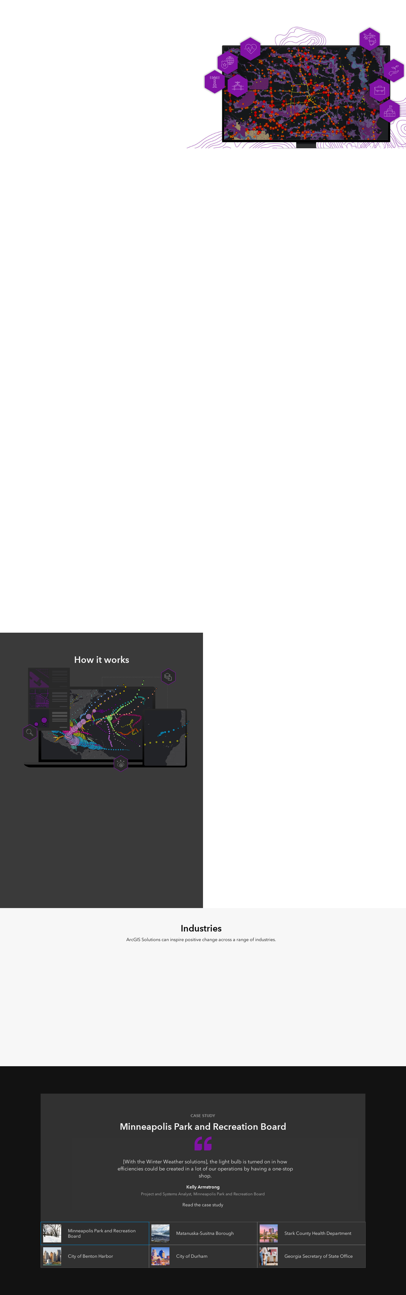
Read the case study (202, 1204)
